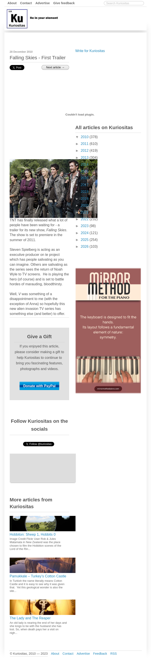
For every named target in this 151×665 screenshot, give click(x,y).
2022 (85, 219)
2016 (85, 178)
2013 (85, 157)
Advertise (42, 3)
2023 (85, 226)
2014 (85, 164)
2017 (85, 185)
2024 (85, 233)
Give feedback (64, 3)
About (12, 3)
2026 (85, 246)
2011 (85, 144)
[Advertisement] (108, 87)
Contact (26, 3)
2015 (85, 171)
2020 (85, 205)
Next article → (55, 67)
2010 (85, 137)
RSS (113, 653)
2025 (85, 240)
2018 (85, 191)
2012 (85, 150)
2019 (85, 199)
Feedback (100, 653)
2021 (85, 212)
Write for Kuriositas (90, 51)
